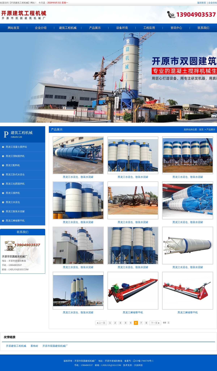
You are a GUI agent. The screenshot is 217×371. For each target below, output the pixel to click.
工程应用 (149, 27)
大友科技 (138, 365)
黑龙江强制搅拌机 (15, 156)
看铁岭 (34, 345)
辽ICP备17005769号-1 (143, 361)
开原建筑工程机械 (16, 345)
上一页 (101, 323)
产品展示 (95, 27)
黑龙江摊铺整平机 (15, 220)
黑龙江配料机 (13, 165)
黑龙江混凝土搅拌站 (16, 146)
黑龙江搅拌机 (13, 193)
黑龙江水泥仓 (13, 202)
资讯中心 (176, 27)
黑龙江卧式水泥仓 (15, 174)
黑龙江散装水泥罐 (15, 211)
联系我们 (203, 27)
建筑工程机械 (67, 27)
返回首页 (201, 2)
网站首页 (13, 27)
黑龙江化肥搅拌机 (15, 183)
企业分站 (212, 2)
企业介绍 (40, 27)
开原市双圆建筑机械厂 (55, 345)
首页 (201, 129)
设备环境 (122, 27)
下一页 (155, 323)
